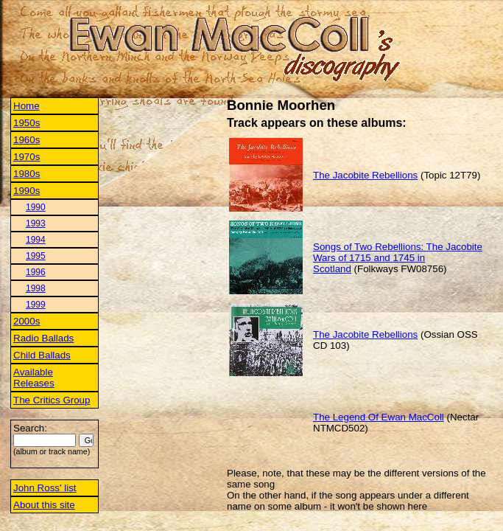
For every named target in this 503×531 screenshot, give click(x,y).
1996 (36, 272)
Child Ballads (42, 355)
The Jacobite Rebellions (365, 175)
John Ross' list (45, 487)
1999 (36, 304)
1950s (26, 122)
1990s (26, 190)
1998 (36, 288)
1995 (36, 256)
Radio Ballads (43, 338)
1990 (36, 207)
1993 (36, 223)
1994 (36, 240)
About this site (44, 504)
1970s (26, 156)
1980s (26, 173)
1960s (26, 139)
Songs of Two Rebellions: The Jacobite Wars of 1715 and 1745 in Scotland (397, 257)
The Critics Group (51, 400)
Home (26, 105)
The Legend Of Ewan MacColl (378, 417)
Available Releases (33, 378)
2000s (26, 321)
